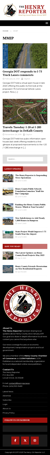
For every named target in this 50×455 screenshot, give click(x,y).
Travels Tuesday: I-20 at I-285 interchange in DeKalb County (23, 128)
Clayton (26, 79)
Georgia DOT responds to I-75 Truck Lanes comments (22, 73)
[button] (46, 23)
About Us (7, 408)
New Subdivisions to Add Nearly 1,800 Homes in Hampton (30, 219)
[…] (16, 92)
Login (5, 404)
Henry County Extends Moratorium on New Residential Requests (31, 267)
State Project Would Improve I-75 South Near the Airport (30, 232)
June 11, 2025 (21, 223)
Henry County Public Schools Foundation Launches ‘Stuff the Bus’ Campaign (29, 191)
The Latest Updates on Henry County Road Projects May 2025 (29, 253)
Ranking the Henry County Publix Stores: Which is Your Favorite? (30, 205)
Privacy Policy (9, 413)
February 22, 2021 (12, 79)
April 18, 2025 (21, 272)
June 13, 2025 (22, 181)
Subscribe (7, 400)
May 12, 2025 (21, 258)
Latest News (8, 391)
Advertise (7, 396)
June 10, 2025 (22, 237)
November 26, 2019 (13, 134)
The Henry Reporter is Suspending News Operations (31, 176)
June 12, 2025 (22, 210)
